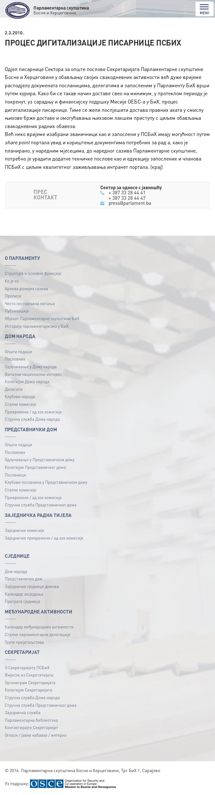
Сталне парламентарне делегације (37, 634)
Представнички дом (23, 578)
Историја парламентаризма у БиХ (36, 326)
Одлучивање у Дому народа (31, 366)
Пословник (15, 359)
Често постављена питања (30, 303)
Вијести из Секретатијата (29, 674)
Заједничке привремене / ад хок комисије (44, 538)
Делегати (14, 389)
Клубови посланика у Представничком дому (46, 482)
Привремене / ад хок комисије (33, 411)
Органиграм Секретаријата (30, 682)
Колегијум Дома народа (27, 381)
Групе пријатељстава (24, 642)
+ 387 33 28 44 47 (127, 198)
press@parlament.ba (130, 203)
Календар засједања (24, 594)
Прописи (13, 295)
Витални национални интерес (33, 374)
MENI (204, 9)
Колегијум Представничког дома (35, 467)
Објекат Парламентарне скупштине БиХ (42, 318)
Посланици (15, 474)
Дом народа (16, 571)
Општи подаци (18, 351)
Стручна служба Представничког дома (40, 504)
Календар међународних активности (39, 626)
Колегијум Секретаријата (28, 689)
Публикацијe (17, 310)
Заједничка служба (22, 712)
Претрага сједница (22, 601)
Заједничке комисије (24, 530)
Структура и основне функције (33, 273)
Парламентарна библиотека (31, 720)
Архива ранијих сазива (26, 288)
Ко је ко (12, 280)
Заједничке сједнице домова (32, 586)
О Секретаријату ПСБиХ (27, 667)
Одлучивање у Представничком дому (40, 459)
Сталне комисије (20, 404)
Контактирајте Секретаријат (31, 727)
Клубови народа (20, 396)
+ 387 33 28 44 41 (127, 192)
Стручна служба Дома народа (32, 419)
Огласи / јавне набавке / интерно (36, 735)
